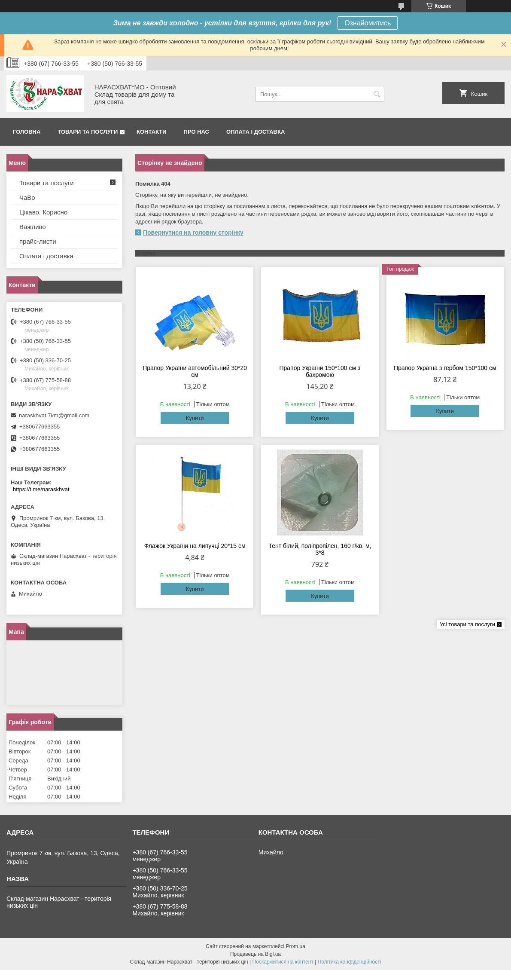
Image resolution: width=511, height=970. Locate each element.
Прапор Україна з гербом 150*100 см (445, 367)
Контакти (152, 132)
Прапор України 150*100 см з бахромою (319, 371)
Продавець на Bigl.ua (255, 954)
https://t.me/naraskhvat (41, 489)
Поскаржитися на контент (282, 962)
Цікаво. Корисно (43, 212)
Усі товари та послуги (467, 624)
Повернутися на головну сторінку (193, 232)
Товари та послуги (88, 132)
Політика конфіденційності (349, 962)
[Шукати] (376, 94)
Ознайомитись (367, 23)
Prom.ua (295, 946)
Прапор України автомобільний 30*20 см (195, 371)
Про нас (196, 132)
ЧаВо (27, 197)
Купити (195, 418)
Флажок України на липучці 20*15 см (195, 545)
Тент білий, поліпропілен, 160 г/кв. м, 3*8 (319, 549)
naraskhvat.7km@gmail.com (54, 415)
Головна (26, 132)
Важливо (32, 226)
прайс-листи (37, 241)
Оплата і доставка (255, 132)
